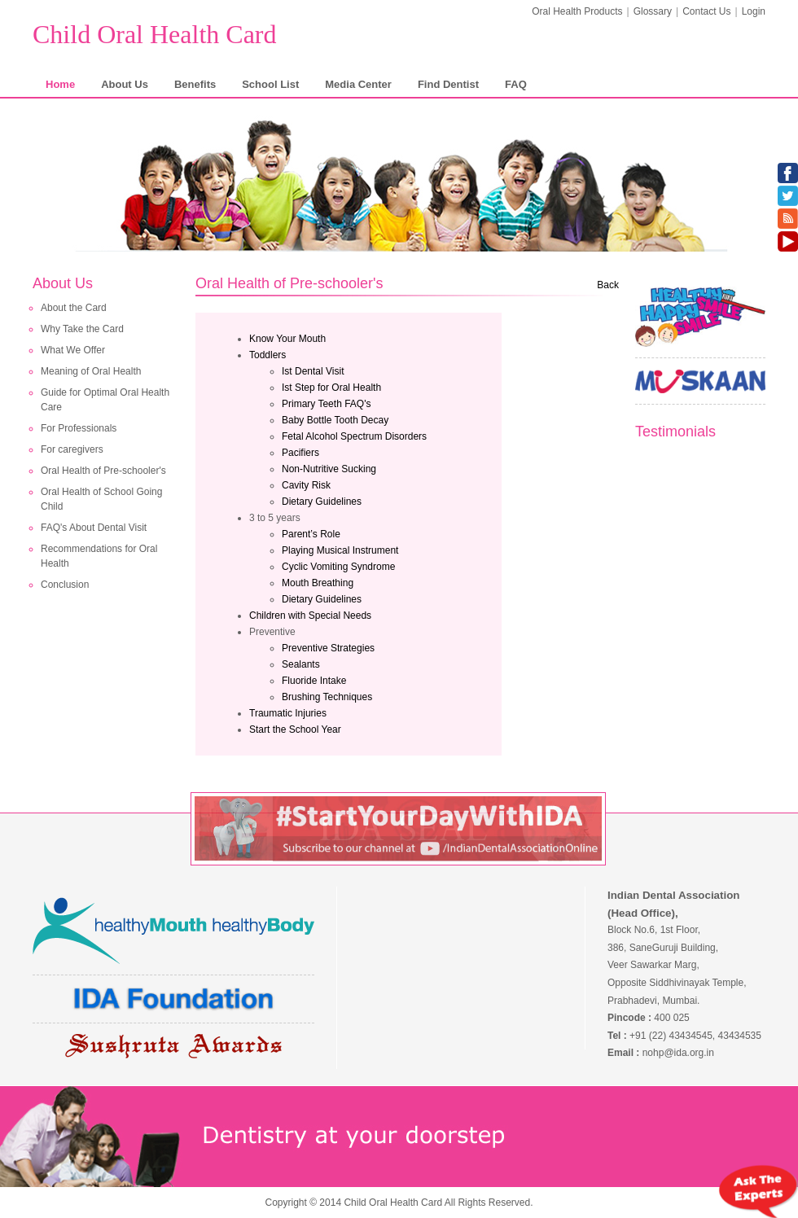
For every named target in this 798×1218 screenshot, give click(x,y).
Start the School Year (295, 729)
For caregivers (72, 449)
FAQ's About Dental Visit (94, 527)
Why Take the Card (82, 329)
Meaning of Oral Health (91, 371)
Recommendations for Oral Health (99, 556)
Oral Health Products (577, 11)
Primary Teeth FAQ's (326, 404)
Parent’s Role (311, 534)
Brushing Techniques (327, 697)
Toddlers (267, 355)
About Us (124, 84)
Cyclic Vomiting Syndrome (338, 566)
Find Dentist (448, 84)
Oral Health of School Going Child (101, 499)
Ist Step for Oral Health (331, 387)
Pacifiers (300, 452)
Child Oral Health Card (154, 34)
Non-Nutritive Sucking (329, 469)
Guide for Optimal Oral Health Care (105, 400)
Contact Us (706, 11)
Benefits (195, 84)
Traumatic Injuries (288, 713)
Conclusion (65, 584)
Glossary (653, 11)
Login (753, 11)
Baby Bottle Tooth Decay (335, 420)
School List (270, 84)
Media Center (358, 84)
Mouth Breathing (317, 583)
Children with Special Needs (310, 615)
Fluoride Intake (314, 680)
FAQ (516, 84)
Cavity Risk (306, 485)
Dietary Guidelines (322, 501)
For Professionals (78, 428)
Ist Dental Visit (313, 371)
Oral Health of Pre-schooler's (103, 470)
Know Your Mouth (287, 338)
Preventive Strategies (328, 648)
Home (60, 84)
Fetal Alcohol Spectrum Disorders (354, 436)
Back (608, 285)
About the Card (74, 307)
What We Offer (73, 350)
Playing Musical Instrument (340, 550)
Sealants (301, 664)
